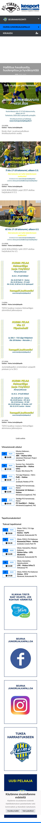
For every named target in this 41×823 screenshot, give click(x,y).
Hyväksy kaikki (13, 811)
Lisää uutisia (20, 397)
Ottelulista (7, 469)
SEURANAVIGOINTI (22, 19)
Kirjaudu (20, 33)
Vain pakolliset (28, 811)
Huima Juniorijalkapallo (22, 27)
